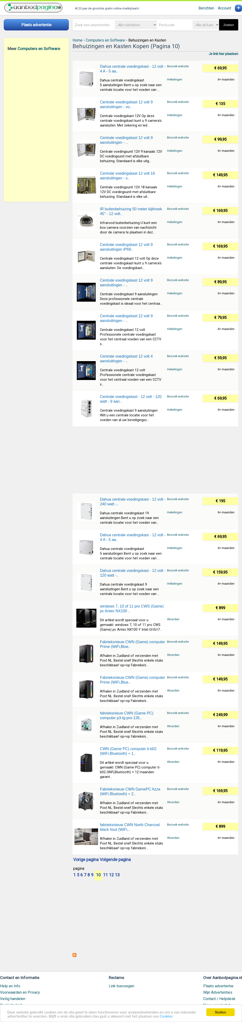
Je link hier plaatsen (223, 54)
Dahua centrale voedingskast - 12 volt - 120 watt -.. (132, 573)
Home (77, 40)
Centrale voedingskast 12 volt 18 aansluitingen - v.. (127, 175)
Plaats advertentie (218, 986)
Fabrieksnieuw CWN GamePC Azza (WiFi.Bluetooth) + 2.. (130, 791)
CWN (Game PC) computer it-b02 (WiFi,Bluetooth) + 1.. (128, 751)
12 (111, 875)
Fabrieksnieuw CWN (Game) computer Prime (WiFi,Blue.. (132, 644)
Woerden (173, 619)
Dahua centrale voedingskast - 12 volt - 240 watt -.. (132, 501)
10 (98, 875)
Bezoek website (178, 66)
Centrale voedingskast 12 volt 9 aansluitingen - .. (126, 140)
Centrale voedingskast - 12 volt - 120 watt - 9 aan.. (131, 399)
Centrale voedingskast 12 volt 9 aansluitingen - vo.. (126, 104)
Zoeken (228, 25)
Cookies (166, 1016)
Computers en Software (38, 48)
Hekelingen (174, 79)
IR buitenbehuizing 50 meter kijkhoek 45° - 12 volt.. (131, 211)
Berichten (206, 8)
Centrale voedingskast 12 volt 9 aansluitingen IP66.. (126, 247)
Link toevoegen (121, 986)
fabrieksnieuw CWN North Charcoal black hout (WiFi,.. (130, 827)
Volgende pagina (115, 860)
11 (105, 875)
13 (117, 875)
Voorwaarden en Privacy (20, 992)
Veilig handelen (12, 999)
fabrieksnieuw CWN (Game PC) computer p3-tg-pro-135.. (126, 715)
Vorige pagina (86, 860)
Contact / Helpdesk (219, 999)
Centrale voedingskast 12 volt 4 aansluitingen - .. (126, 358)
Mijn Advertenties (217, 992)
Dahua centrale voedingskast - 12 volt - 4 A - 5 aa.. (132, 68)
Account (224, 8)
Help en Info (10, 986)
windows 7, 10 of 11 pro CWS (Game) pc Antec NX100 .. (132, 608)
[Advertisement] (36, 126)
